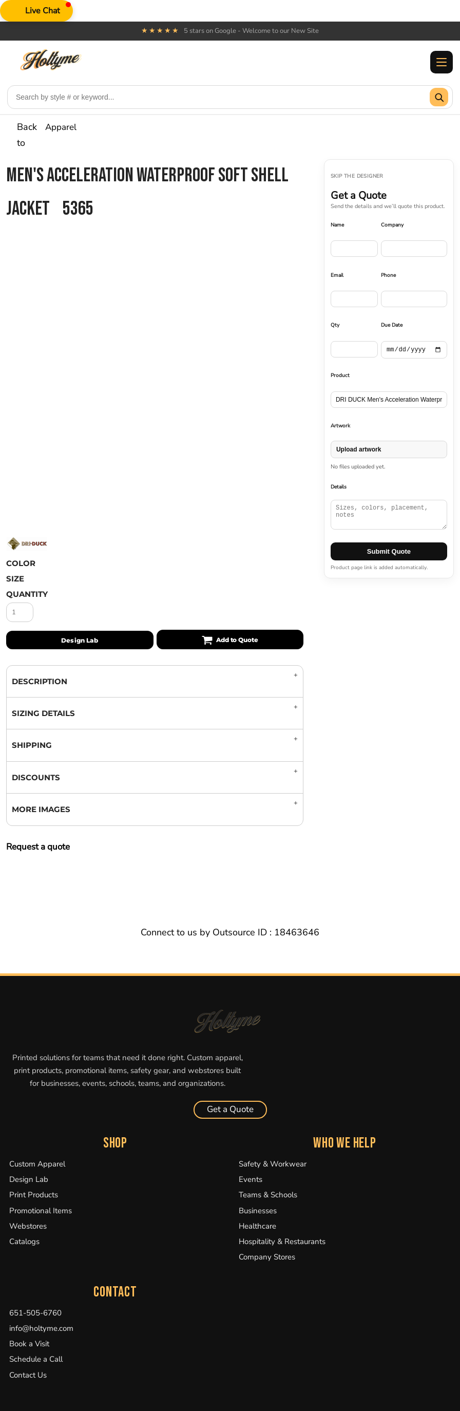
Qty (335, 325)
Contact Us (28, 1375)
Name (337, 225)
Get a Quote (230, 1109)
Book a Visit (29, 1344)
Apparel (60, 127)
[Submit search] (439, 97)
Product (340, 375)
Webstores (28, 1226)
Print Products (33, 1195)
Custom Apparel (37, 1164)
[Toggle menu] (441, 62)
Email (337, 275)
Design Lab (28, 1179)
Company (392, 225)
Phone (388, 275)
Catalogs (24, 1241)
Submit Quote (389, 551)
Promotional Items (40, 1211)
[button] (36, 11)
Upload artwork (358, 449)
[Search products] (219, 97)
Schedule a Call (36, 1359)
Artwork (340, 425)
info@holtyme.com (41, 1328)
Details (339, 487)
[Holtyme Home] (230, 1021)
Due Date (391, 325)
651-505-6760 (35, 1313)
